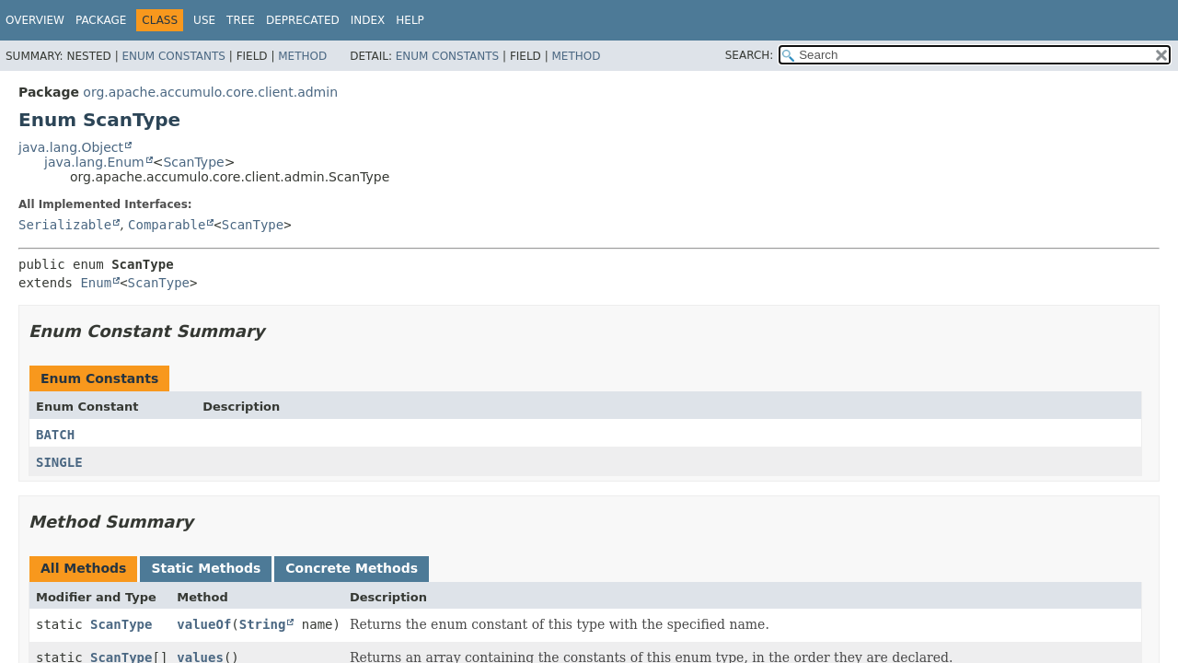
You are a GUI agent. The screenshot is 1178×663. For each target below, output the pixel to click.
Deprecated (303, 20)
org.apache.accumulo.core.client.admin (210, 92)
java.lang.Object (70, 147)
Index (368, 20)
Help (410, 20)
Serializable (64, 224)
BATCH (55, 434)
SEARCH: (749, 55)
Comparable (166, 224)
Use (204, 20)
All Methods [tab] (83, 568)
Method (302, 56)
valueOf (204, 624)
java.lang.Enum (94, 162)
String (262, 624)
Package (100, 20)
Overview (35, 20)
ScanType (193, 162)
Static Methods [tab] (205, 568)
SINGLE (59, 462)
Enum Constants (173, 56)
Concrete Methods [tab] (351, 568)
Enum (95, 282)
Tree (240, 20)
